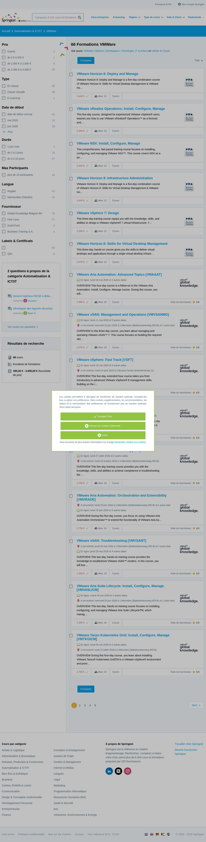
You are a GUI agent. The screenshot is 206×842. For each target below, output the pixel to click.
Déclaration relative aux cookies (130, 442)
